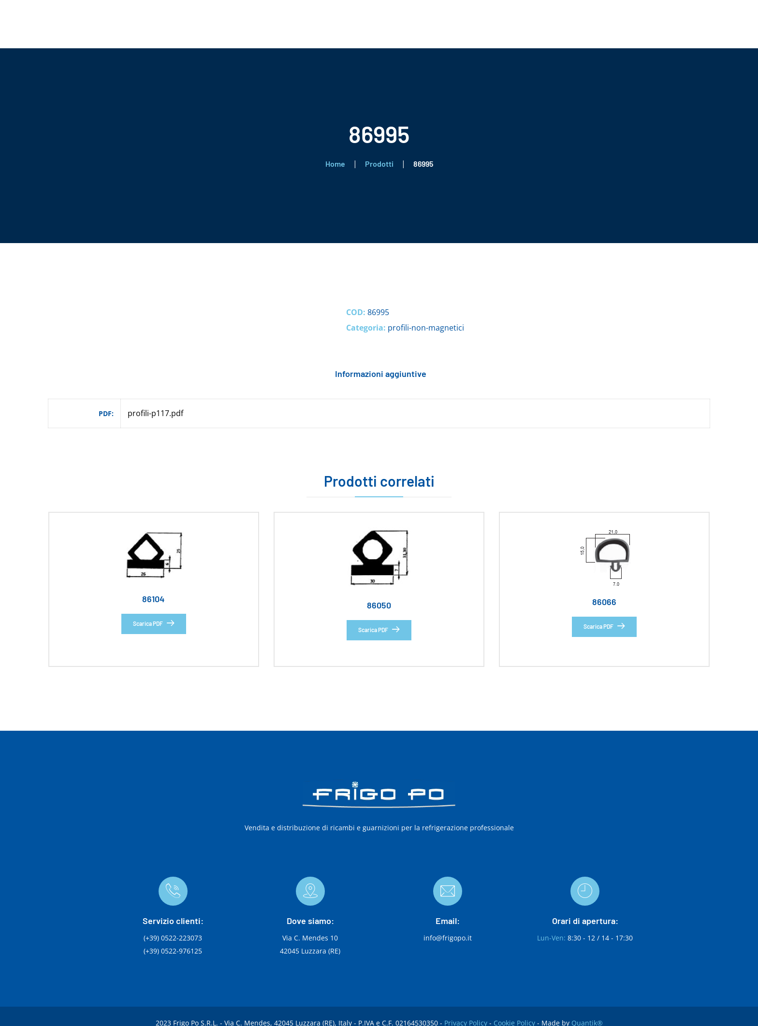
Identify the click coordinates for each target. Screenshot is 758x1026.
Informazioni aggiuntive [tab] (380, 373)
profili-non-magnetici (426, 327)
